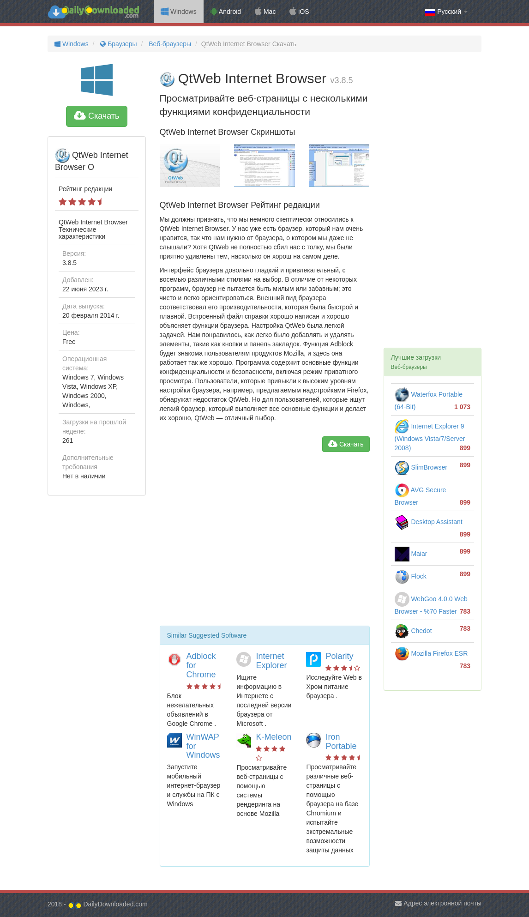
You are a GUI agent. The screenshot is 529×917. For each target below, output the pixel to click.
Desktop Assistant (429, 521)
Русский (446, 12)
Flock (411, 576)
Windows (179, 11)
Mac (265, 11)
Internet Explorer (271, 661)
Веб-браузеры (169, 44)
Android (225, 11)
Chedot (413, 630)
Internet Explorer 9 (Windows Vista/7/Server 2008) (430, 437)
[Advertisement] (265, 542)
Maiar (411, 553)
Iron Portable (340, 741)
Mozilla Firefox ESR (431, 653)
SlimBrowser (421, 467)
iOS (299, 11)
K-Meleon (273, 737)
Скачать (97, 116)
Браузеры (117, 44)
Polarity (339, 656)
